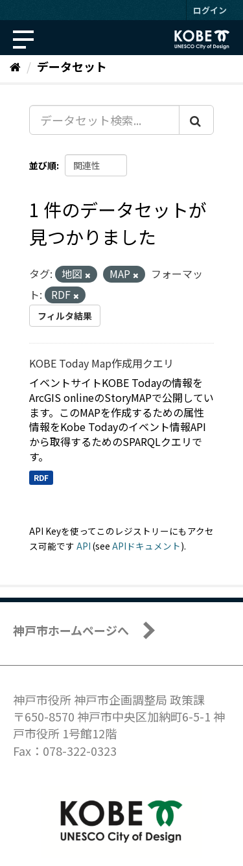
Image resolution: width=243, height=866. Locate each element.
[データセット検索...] (104, 120)
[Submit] (196, 120)
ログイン (210, 10)
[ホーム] (15, 66)
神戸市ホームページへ (71, 630)
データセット (72, 66)
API (83, 545)
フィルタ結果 (65, 315)
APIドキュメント (146, 545)
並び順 (42, 165)
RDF (41, 477)
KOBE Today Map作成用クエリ (101, 363)
